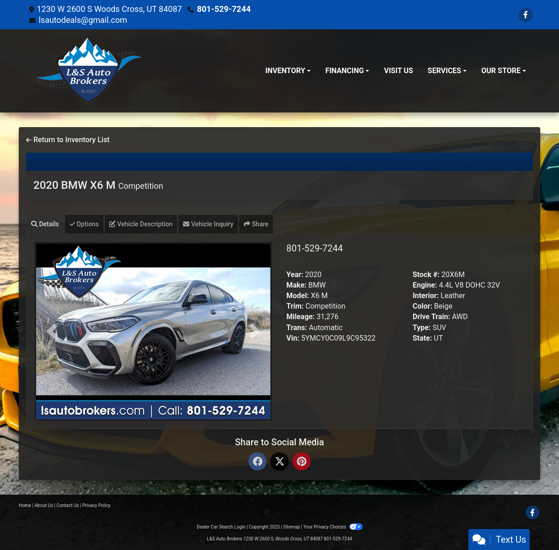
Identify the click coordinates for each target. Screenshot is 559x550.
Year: (294, 274)
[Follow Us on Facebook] (525, 15)
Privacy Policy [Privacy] (96, 505)
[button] (52, 331)
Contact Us (68, 505)
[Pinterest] (301, 462)
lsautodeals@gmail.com (82, 20)
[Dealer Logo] (89, 71)
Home (25, 505)
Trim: (295, 306)
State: (422, 338)
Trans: (296, 327)
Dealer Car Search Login (221, 526)
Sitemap (291, 526)
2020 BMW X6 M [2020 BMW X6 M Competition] (98, 185)
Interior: (426, 295)
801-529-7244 (224, 9)
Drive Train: (431, 316)
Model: (297, 295)
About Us (43, 505)
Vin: (292, 338)
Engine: (425, 285)
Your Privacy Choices (332, 526)
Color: (422, 306)
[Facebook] (257, 462)
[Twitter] (279, 462)
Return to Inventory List (67, 139)
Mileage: (300, 316)
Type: (422, 327)
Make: (296, 285)
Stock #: (426, 274)
